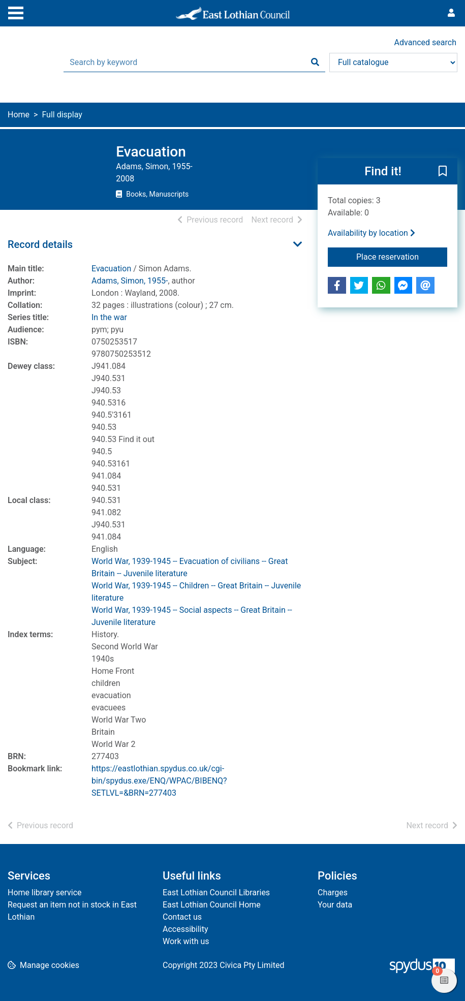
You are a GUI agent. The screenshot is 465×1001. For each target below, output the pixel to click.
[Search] (315, 62)
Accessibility (185, 929)
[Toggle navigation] (15, 11)
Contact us (182, 917)
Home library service (45, 892)
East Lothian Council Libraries (216, 892)
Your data (335, 905)
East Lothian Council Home (212, 905)
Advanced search (425, 42)
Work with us (186, 941)
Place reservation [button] (401, 256)
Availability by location (371, 233)
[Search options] (393, 62)
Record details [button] (40, 244)
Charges (333, 892)
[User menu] (451, 13)
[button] (442, 171)
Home (18, 114)
